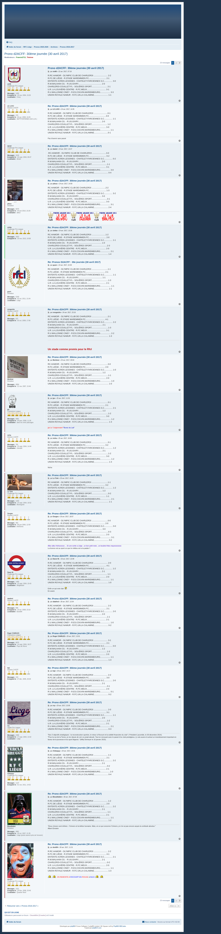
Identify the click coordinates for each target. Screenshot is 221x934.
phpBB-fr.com (96, 928)
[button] (179, 63)
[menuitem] (9, 42)
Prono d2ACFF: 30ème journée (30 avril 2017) (36, 53)
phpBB (72, 926)
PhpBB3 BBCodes (119, 926)
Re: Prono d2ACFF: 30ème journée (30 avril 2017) (75, 106)
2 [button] (176, 62)
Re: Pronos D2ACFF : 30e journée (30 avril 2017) (74, 262)
